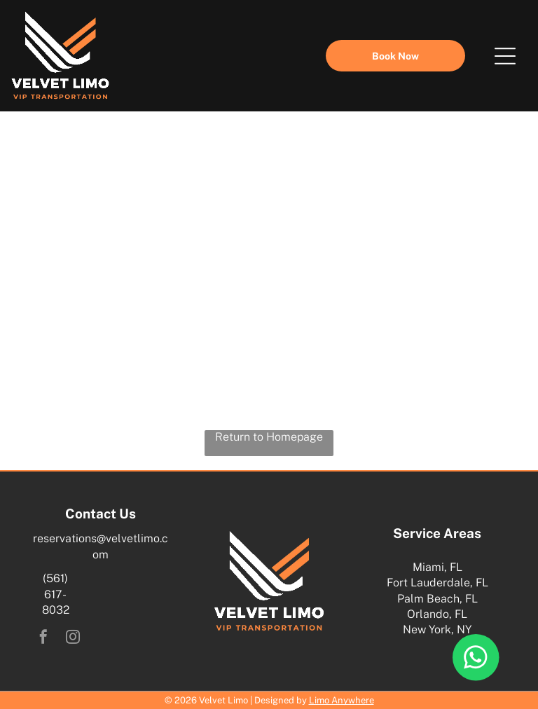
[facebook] (43, 638)
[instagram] (72, 638)
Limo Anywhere (341, 700)
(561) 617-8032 (55, 594)
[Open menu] (505, 56)
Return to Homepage (269, 436)
